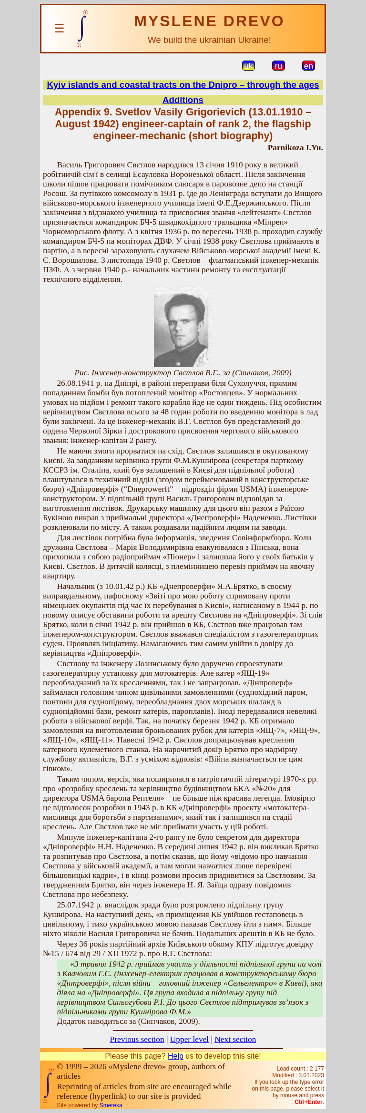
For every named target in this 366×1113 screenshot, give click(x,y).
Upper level (189, 1039)
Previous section (137, 1039)
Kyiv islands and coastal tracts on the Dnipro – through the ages (183, 85)
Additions (183, 100)
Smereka (111, 1105)
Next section (235, 1039)
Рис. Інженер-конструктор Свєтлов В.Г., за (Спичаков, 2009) (182, 372)
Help (175, 1056)
